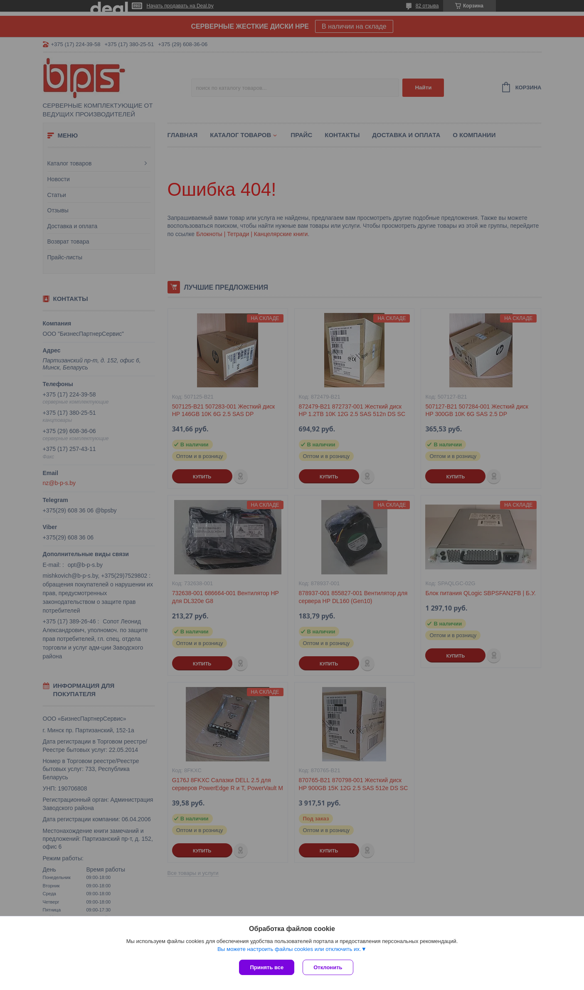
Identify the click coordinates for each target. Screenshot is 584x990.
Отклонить (327, 967)
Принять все (266, 967)
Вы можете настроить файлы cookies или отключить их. (289, 949)
